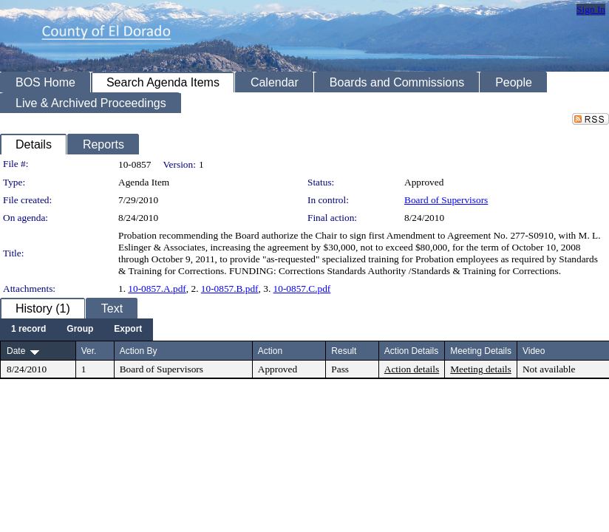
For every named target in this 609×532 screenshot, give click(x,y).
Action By (138, 351)
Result (343, 351)
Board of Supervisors (446, 199)
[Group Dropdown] (80, 329)
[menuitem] (28, 329)
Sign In (590, 9)
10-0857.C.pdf (302, 288)
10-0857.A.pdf (157, 288)
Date (16, 351)
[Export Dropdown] (128, 329)
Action (270, 351)
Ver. (89, 351)
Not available (549, 369)
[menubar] (76, 329)
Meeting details (480, 369)
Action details (411, 369)
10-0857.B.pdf (230, 288)
